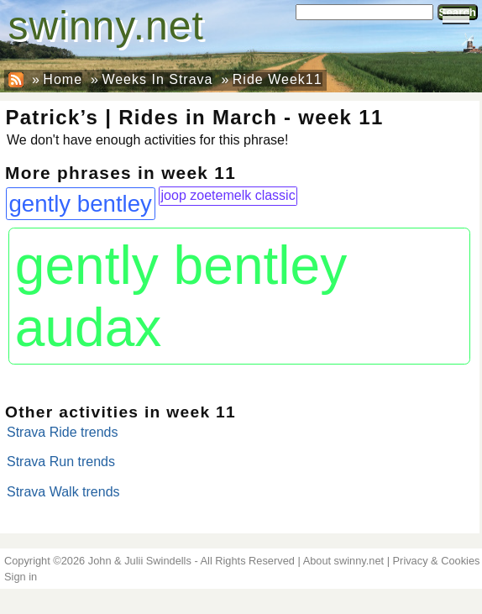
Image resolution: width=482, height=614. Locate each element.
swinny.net (106, 25)
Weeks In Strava (157, 79)
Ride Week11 (277, 79)
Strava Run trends (61, 461)
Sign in (20, 576)
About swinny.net (344, 560)
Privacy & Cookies (436, 560)
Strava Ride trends (62, 432)
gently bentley (80, 204)
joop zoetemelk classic (228, 195)
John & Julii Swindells (139, 560)
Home (62, 79)
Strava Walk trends (63, 492)
